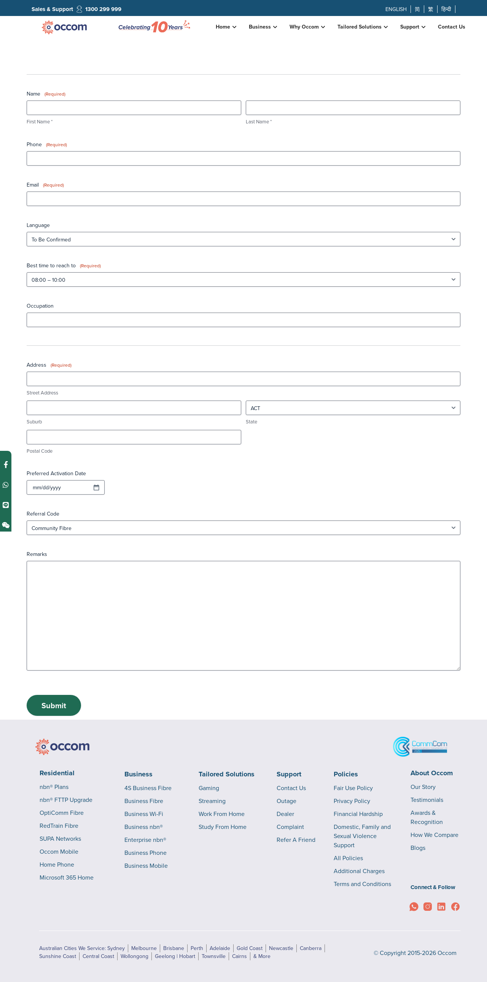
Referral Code (43, 513)
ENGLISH (396, 9)
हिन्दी (446, 9)
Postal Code (40, 450)
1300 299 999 (103, 9)
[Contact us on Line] (6, 505)
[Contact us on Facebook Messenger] (6, 465)
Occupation (40, 306)
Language (38, 225)
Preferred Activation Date (56, 473)
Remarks (37, 554)
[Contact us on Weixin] (6, 525)
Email (45, 184)
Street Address (42, 392)
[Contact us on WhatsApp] (6, 485)
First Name (40, 121)
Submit (53, 705)
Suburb (34, 421)
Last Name (259, 121)
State (251, 421)
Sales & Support (52, 9)
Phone (47, 144)
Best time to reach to (64, 265)
